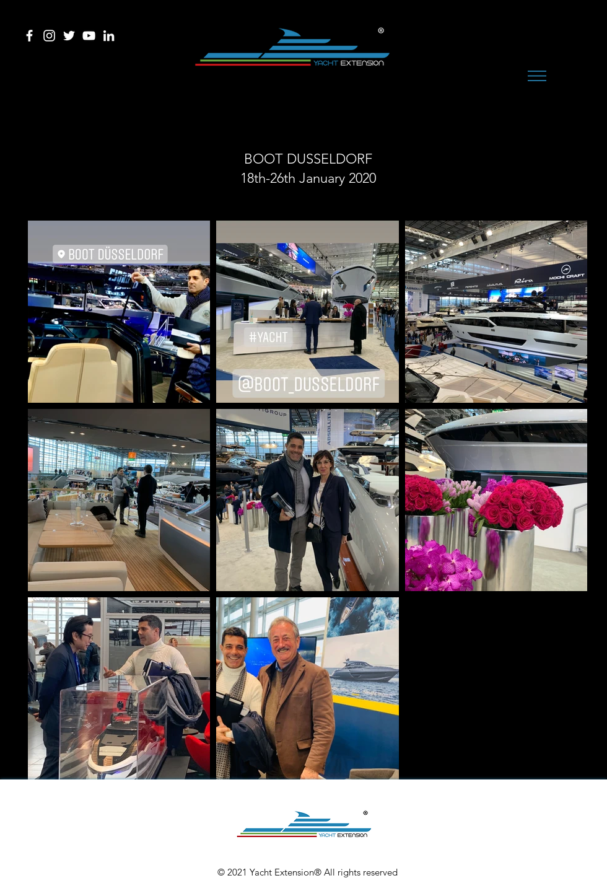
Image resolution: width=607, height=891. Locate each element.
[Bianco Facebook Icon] (29, 35)
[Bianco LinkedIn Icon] (108, 35)
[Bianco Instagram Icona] (49, 35)
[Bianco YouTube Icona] (89, 35)
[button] (537, 76)
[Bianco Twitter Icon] (69, 35)
